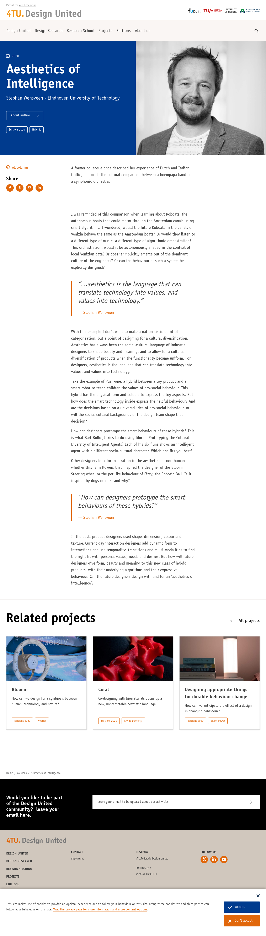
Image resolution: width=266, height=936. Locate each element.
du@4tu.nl (77, 858)
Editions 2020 (22, 721)
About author (20, 115)
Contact (77, 852)
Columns (22, 773)
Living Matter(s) (133, 721)
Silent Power (218, 721)
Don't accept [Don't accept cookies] (240, 921)
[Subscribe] (253, 802)
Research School (80, 31)
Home (9, 773)
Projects (105, 31)
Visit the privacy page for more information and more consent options (100, 909)
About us (142, 31)
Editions (124, 31)
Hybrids (42, 721)
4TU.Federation (27, 5)
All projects (249, 621)
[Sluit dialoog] (258, 896)
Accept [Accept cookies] (236, 907)
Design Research (49, 31)
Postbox (142, 852)
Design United (18, 31)
